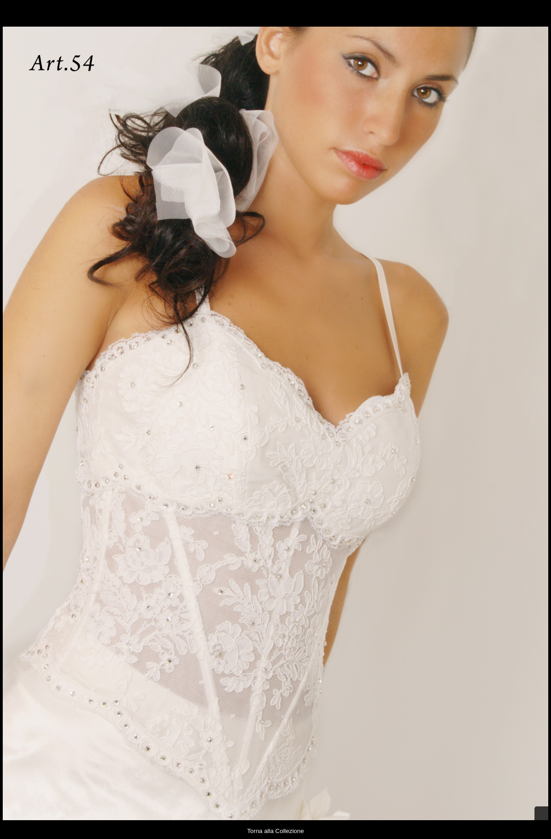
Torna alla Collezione (275, 831)
